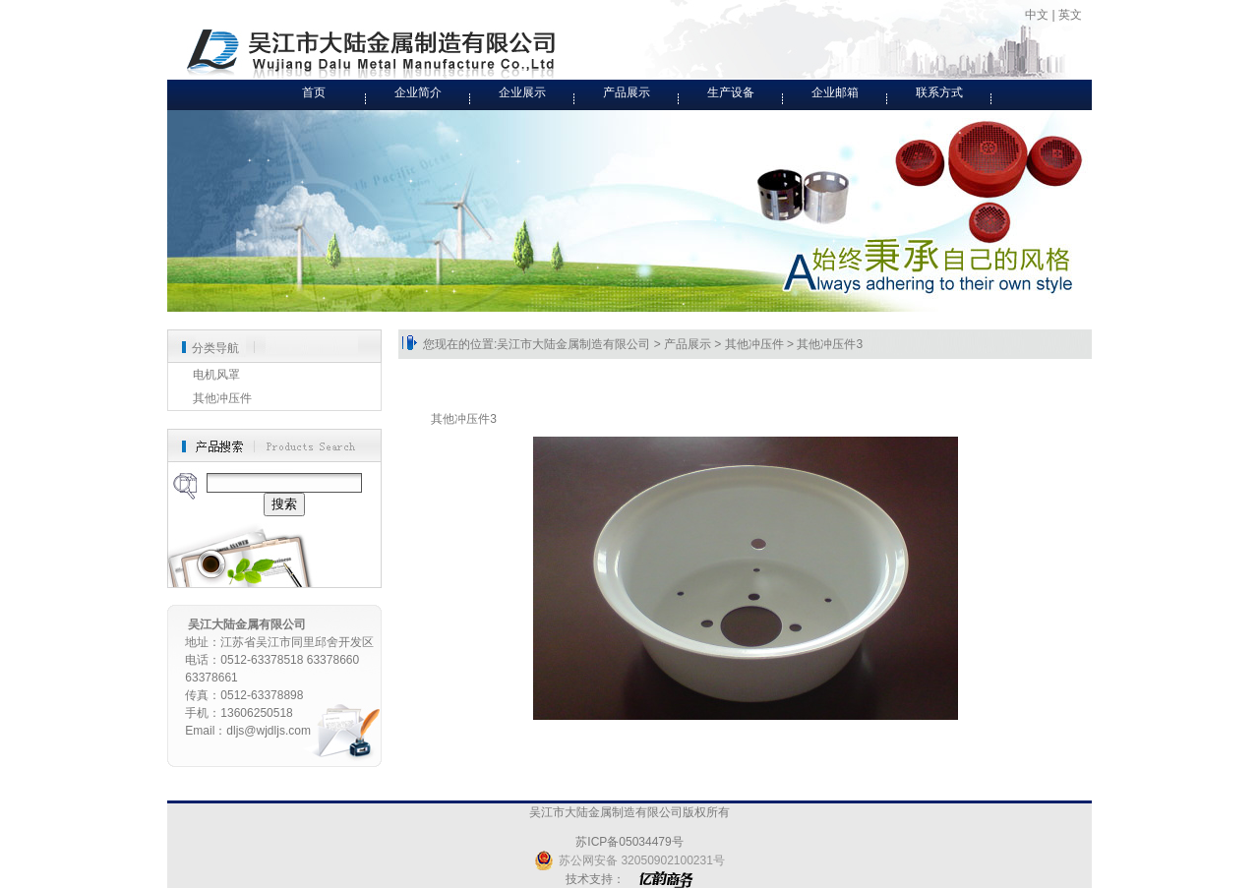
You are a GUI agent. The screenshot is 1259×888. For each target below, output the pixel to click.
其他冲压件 (222, 398)
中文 (1037, 15)
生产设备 (730, 92)
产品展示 (626, 92)
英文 (1070, 15)
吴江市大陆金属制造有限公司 (573, 344)
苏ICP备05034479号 (629, 842)
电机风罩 (216, 375)
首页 (314, 92)
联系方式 (939, 92)
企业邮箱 (835, 92)
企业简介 (418, 92)
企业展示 (522, 92)
